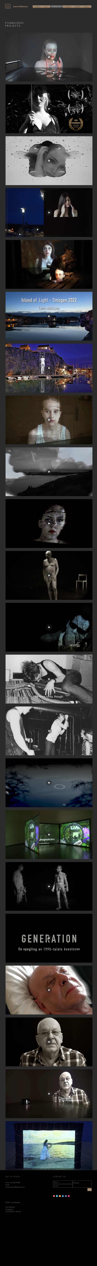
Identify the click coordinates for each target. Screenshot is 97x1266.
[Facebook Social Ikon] (66, 1196)
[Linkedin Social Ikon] (63, 1196)
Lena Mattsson (20, 6)
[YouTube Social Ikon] (54, 1196)
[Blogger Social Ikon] (60, 1196)
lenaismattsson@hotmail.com (15, 1187)
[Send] (89, 1189)
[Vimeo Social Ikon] (57, 1196)
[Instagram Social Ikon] (69, 1196)
